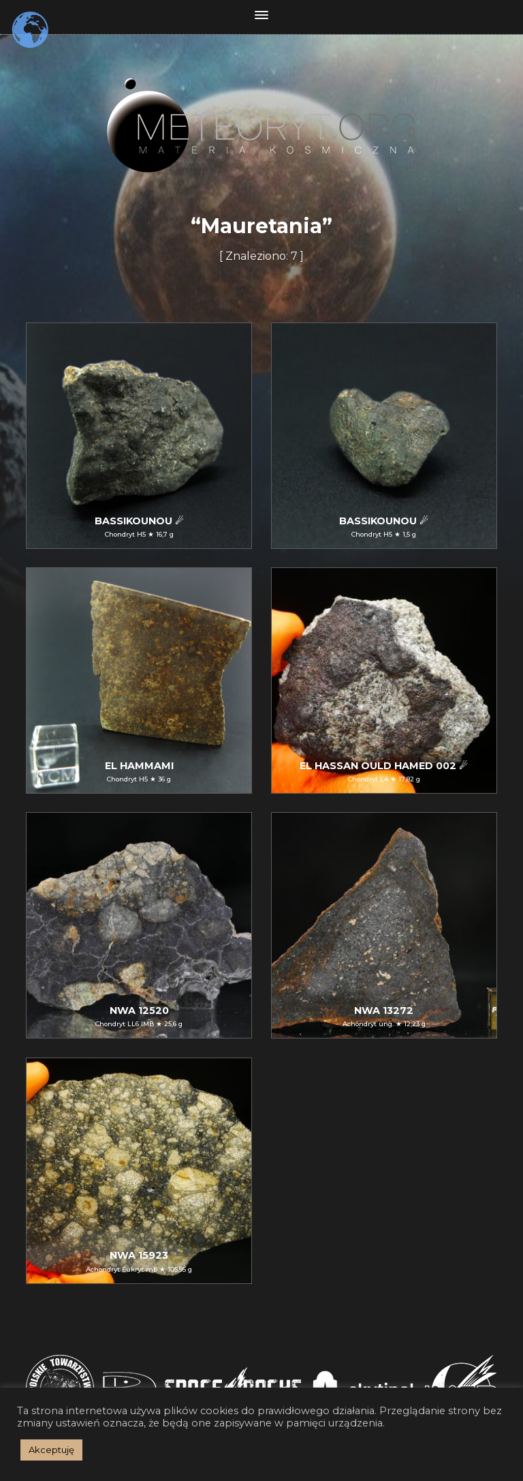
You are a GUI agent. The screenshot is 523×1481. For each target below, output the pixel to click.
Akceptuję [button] (51, 1449)
